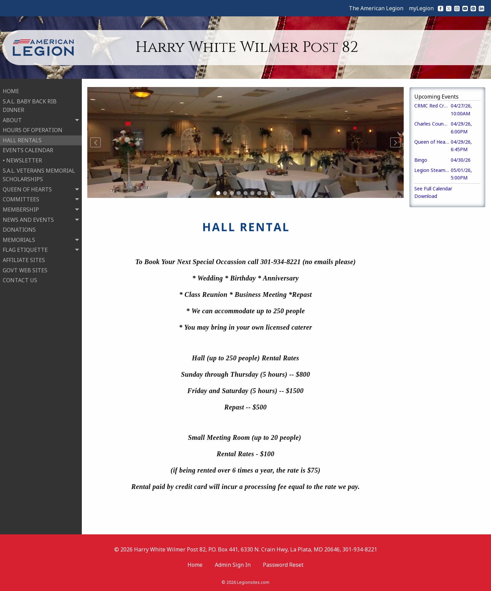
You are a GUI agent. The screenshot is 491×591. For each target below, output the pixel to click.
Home (195, 564)
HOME (11, 89)
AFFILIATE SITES (24, 258)
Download (425, 196)
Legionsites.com (253, 582)
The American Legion (376, 8)
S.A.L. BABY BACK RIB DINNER (30, 104)
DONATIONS (19, 227)
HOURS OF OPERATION (32, 128)
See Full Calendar (433, 188)
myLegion (421, 8)
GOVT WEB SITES (25, 268)
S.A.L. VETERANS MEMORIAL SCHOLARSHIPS (39, 173)
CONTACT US (20, 278)
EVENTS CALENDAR (28, 148)
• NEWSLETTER (22, 158)
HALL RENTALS (22, 138)
